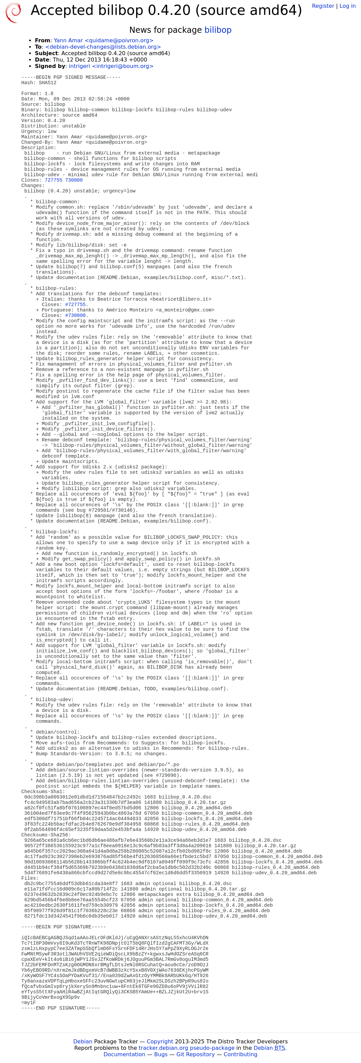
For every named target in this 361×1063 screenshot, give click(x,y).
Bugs (161, 1054)
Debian (82, 1041)
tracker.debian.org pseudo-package (187, 1048)
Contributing (241, 1054)
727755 (53, 180)
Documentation (124, 1054)
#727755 (75, 304)
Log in (348, 6)
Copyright (160, 1041)
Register (323, 6)
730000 (74, 180)
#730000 (75, 315)
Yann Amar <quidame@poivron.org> (104, 40)
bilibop (218, 30)
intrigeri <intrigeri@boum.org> (111, 66)
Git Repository (195, 1054)
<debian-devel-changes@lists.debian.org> (103, 47)
